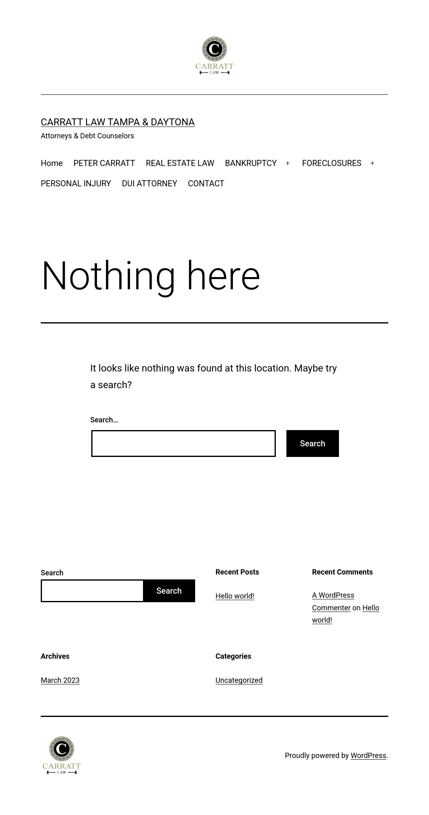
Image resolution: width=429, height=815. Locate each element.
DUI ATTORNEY (149, 183)
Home (52, 163)
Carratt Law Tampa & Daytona (118, 122)
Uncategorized (239, 680)
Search (52, 572)
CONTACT (206, 183)
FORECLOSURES (331, 163)
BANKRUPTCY (251, 163)
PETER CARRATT (104, 163)
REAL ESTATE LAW (180, 163)
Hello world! (235, 596)
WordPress (368, 755)
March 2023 (60, 680)
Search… (104, 419)
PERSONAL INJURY (76, 183)
